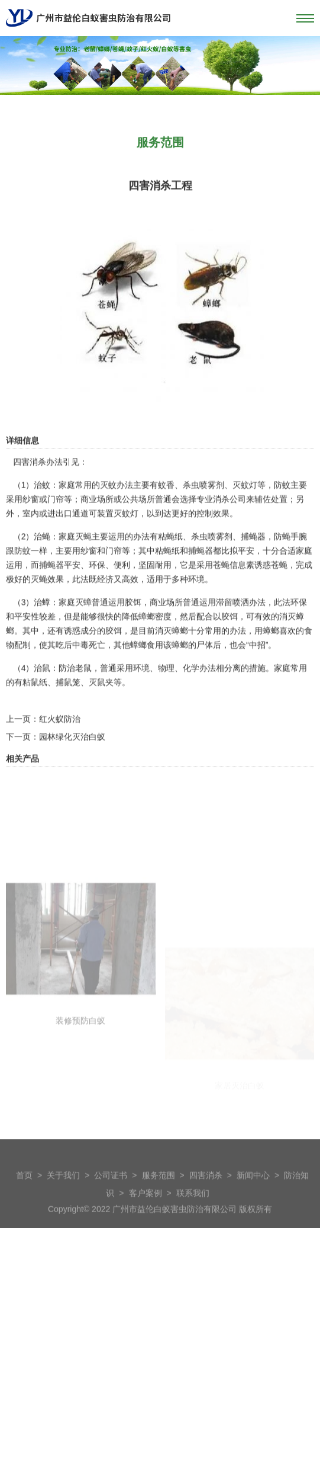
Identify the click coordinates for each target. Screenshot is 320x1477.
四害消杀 (205, 1196)
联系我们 (192, 1214)
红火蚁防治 (59, 765)
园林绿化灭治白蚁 (72, 783)
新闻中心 (253, 1196)
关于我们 (63, 1196)
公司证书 (110, 1196)
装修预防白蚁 (80, 1132)
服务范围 (158, 1196)
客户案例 (145, 1214)
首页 (24, 1196)
